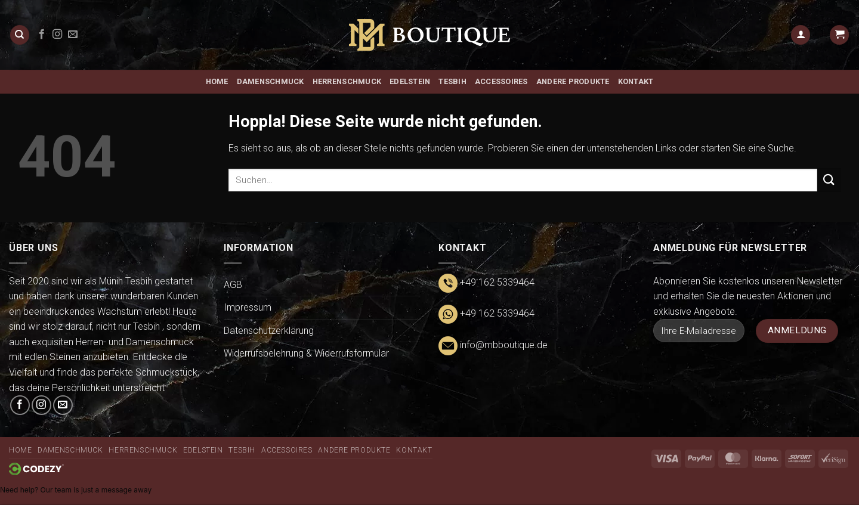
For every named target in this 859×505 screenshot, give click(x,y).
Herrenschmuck (347, 81)
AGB (233, 284)
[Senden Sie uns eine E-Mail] (73, 34)
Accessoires (501, 81)
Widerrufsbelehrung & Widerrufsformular (306, 353)
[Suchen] (19, 35)
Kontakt (636, 81)
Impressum (247, 307)
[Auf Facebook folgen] (42, 34)
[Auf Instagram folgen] (57, 34)
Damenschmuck (270, 81)
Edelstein (410, 81)
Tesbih (452, 81)
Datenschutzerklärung (269, 330)
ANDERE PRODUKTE (573, 81)
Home (217, 81)
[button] (800, 35)
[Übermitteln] (829, 179)
